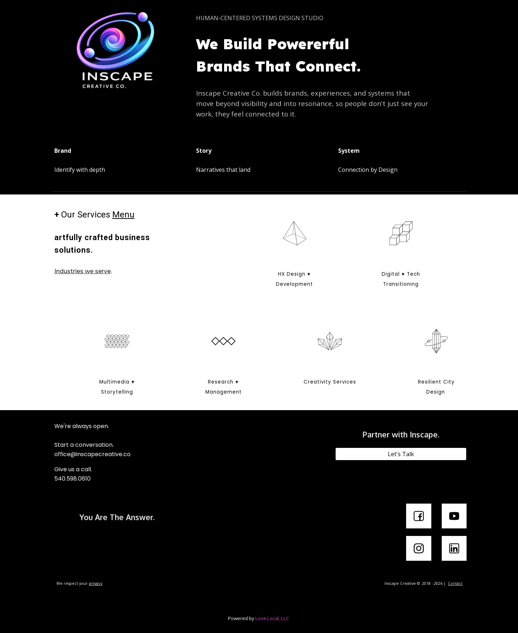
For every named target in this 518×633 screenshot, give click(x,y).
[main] (312, 18)
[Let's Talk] (401, 454)
